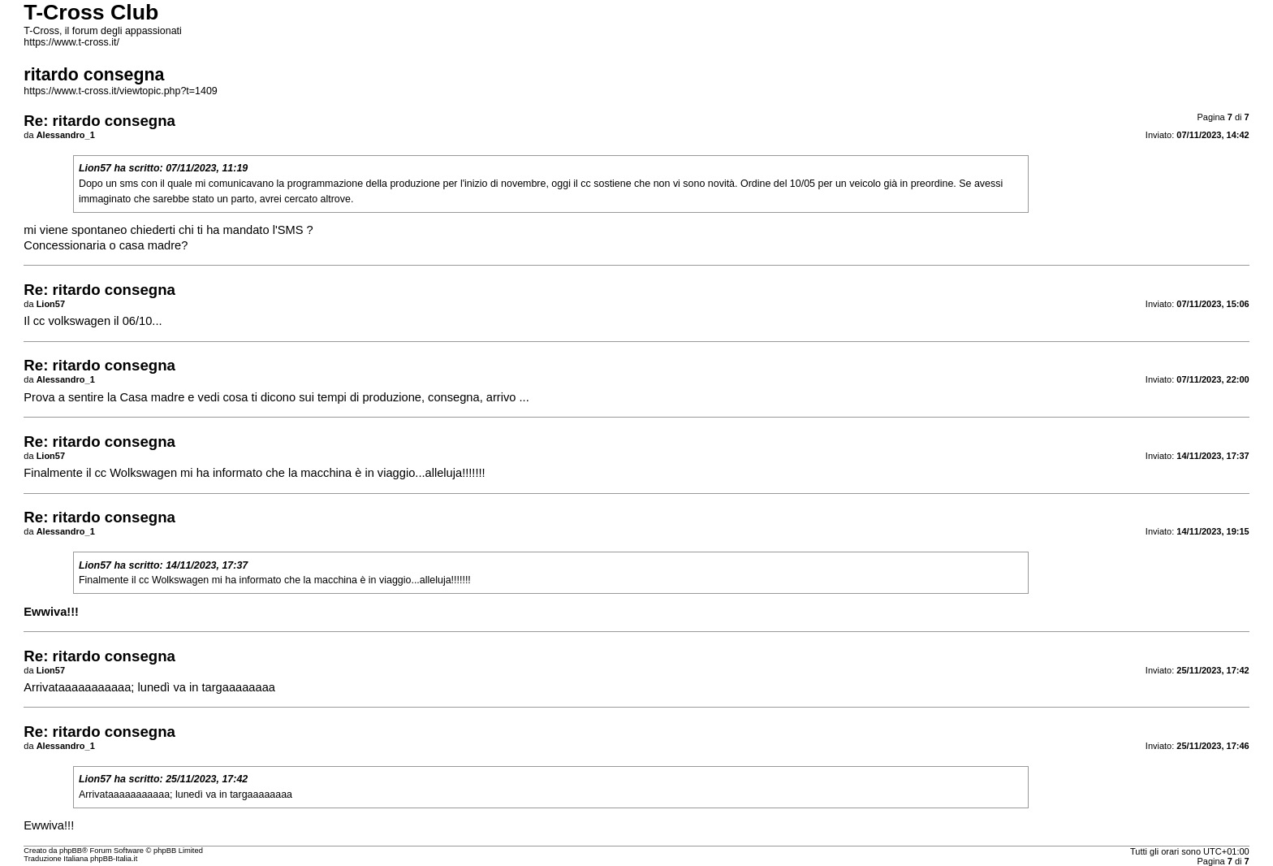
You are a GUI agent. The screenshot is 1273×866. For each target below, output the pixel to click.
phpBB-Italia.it (113, 859)
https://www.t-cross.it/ (71, 42)
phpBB (70, 851)
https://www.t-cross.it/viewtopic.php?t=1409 (120, 91)
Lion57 (95, 168)
